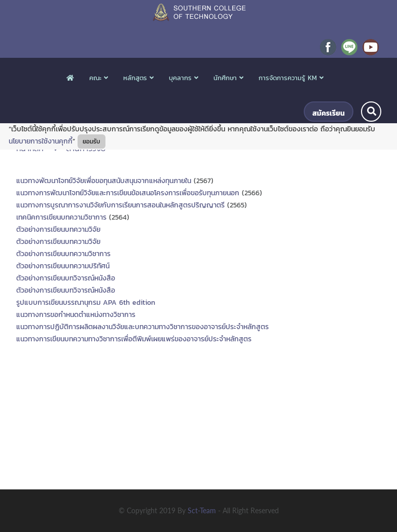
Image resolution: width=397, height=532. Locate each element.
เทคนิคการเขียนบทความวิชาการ (61, 217)
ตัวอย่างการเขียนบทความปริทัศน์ (63, 266)
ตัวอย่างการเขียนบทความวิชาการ (63, 254)
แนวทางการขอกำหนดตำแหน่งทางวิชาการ (75, 314)
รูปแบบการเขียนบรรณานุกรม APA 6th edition (85, 302)
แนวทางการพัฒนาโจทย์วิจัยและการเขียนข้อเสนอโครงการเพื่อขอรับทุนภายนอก (127, 193)
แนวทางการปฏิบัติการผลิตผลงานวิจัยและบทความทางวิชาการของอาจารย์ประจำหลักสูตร (142, 327)
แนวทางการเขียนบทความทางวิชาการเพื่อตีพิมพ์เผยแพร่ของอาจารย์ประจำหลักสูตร (133, 339)
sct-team (203, 510)
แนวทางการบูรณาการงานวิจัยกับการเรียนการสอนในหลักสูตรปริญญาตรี (120, 205)
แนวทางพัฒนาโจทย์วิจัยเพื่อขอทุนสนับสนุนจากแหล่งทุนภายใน (103, 180)
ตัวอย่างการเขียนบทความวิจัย (58, 229)
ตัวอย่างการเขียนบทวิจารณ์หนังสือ (65, 278)
